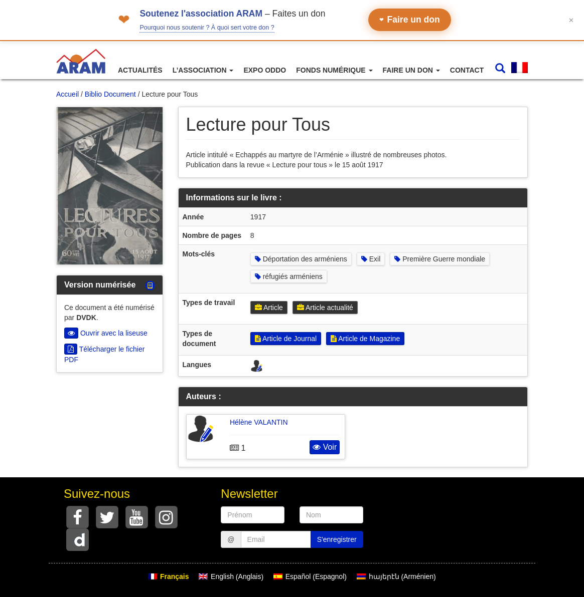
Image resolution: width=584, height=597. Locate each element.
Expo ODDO (264, 70)
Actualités (140, 70)
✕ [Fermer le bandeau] (571, 20)
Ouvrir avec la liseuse (106, 333)
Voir (325, 447)
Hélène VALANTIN (259, 422)
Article (269, 308)
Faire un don (409, 20)
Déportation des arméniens (301, 259)
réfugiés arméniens (289, 276)
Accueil (67, 94)
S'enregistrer (337, 539)
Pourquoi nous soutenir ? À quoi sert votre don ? (206, 27)
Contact (467, 70)
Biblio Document (110, 94)
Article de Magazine (365, 339)
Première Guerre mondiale (439, 259)
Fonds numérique (334, 70)
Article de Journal (286, 339)
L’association (203, 70)
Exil (370, 259)
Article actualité (325, 308)
